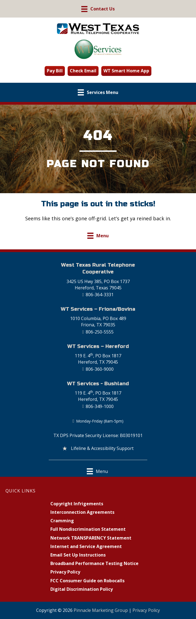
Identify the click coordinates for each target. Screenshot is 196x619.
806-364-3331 (100, 295)
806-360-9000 (100, 369)
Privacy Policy (146, 610)
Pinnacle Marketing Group (101, 610)
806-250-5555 (100, 332)
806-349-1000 (100, 406)
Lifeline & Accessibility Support (102, 448)
